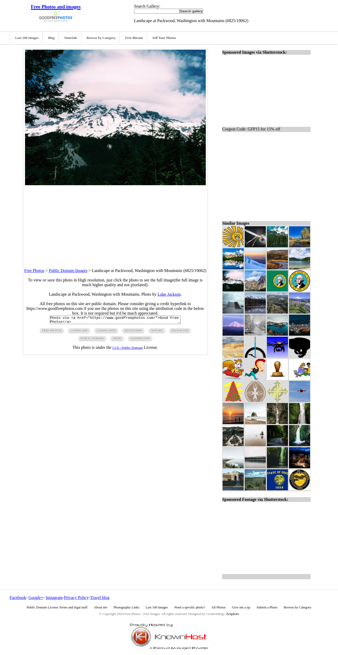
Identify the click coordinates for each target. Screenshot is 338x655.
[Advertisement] (115, 222)
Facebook (18, 597)
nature (157, 332)
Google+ (35, 597)
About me (100, 607)
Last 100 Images (27, 38)
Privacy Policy (76, 597)
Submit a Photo (267, 607)
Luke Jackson (169, 294)
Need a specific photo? (189, 607)
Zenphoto (232, 614)
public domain (92, 339)
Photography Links (126, 607)
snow (117, 339)
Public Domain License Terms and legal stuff (57, 607)
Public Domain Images (68, 270)
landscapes (106, 332)
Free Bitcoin (134, 38)
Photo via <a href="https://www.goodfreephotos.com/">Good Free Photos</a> (115, 321)
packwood (180, 332)
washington (140, 339)
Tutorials (70, 38)
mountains (133, 332)
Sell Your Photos (164, 38)
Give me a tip (241, 607)
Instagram (54, 597)
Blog (51, 38)
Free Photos (34, 270)
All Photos (218, 607)
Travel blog (100, 597)
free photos (51, 332)
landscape (79, 332)
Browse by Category (101, 38)
